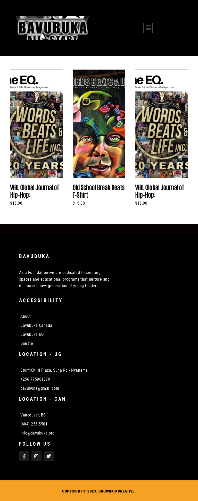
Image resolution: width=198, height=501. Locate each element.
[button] (148, 28)
